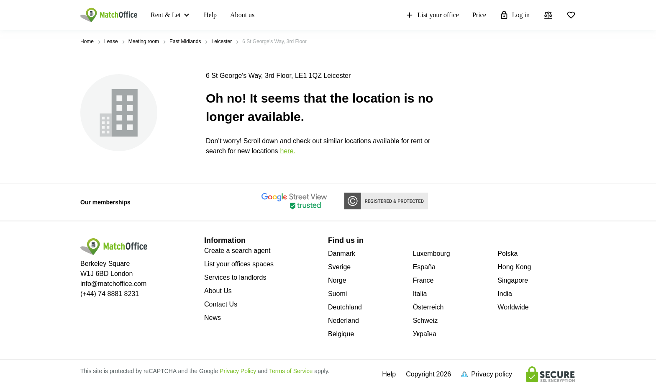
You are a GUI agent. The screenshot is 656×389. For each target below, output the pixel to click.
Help (210, 14)
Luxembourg (431, 253)
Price (479, 14)
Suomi (337, 293)
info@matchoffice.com (113, 283)
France (423, 280)
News (212, 317)
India (504, 293)
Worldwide (512, 307)
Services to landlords (235, 277)
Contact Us (220, 304)
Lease (111, 41)
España (424, 266)
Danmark (341, 253)
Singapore (512, 280)
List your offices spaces (239, 264)
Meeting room (143, 41)
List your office (432, 15)
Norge (337, 280)
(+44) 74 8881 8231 (109, 293)
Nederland (343, 320)
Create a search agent (237, 250)
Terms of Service (291, 371)
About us (242, 14)
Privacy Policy (238, 371)
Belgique (341, 333)
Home (87, 41)
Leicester (221, 41)
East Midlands (185, 41)
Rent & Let (166, 14)
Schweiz (425, 320)
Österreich (428, 307)
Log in (515, 15)
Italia (420, 293)
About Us (218, 290)
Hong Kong (514, 266)
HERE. (287, 151)
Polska (507, 253)
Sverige (339, 266)
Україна (424, 333)
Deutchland (345, 307)
